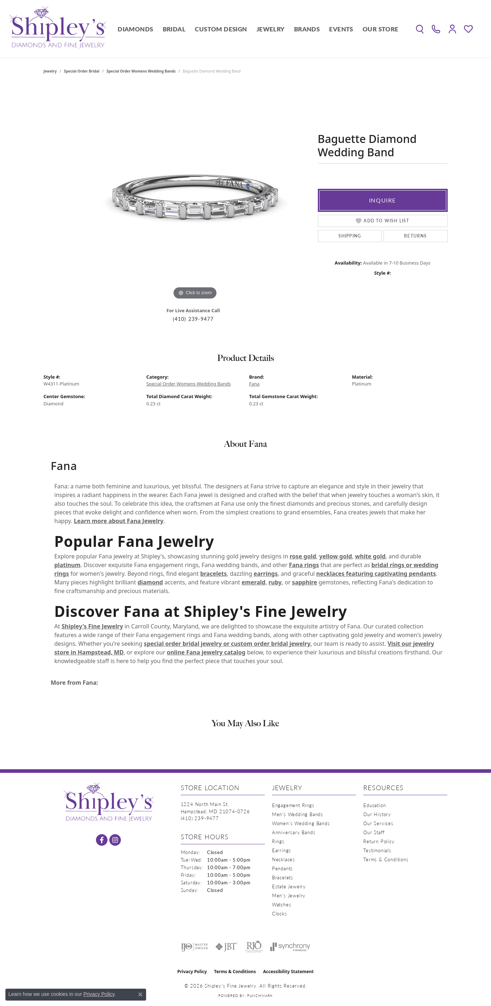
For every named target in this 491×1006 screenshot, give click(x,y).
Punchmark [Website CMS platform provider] (260, 995)
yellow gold (335, 556)
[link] (435, 29)
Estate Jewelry (289, 886)
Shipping (349, 236)
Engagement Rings (293, 805)
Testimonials (377, 850)
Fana (254, 383)
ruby (274, 582)
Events (341, 29)
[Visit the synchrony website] (290, 947)
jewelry (50, 71)
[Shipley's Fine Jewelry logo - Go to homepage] (58, 29)
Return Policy (378, 841)
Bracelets (282, 877)
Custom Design (221, 29)
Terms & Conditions (385, 859)
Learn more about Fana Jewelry (118, 521)
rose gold (303, 556)
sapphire (304, 582)
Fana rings (304, 565)
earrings (266, 574)
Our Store (381, 29)
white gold (370, 556)
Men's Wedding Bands (297, 814)
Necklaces (283, 859)
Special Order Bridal (81, 71)
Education (374, 805)
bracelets (213, 574)
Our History (377, 814)
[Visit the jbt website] (226, 947)
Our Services (378, 823)
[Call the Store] (200, 818)
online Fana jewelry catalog (206, 652)
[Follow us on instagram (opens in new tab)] (115, 840)
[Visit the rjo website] (254, 947)
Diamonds (135, 29)
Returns (415, 236)
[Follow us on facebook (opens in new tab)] (102, 840)
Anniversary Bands (294, 832)
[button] (419, 29)
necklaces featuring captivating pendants (376, 574)
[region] (195, 193)
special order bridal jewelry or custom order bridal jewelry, (228, 644)
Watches (281, 904)
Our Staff (373, 832)
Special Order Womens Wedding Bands (141, 71)
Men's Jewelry (289, 895)
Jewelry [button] (271, 29)
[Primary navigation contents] (258, 29)
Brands (307, 29)
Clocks (279, 913)
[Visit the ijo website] (194, 947)
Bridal (174, 29)
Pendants (282, 868)
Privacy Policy (192, 971)
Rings (278, 841)
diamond (150, 582)
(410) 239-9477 (193, 318)
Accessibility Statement (288, 971)
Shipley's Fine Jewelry (92, 626)
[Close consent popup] (140, 994)
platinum (67, 565)
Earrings (281, 850)
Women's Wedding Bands (301, 823)
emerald (254, 582)
